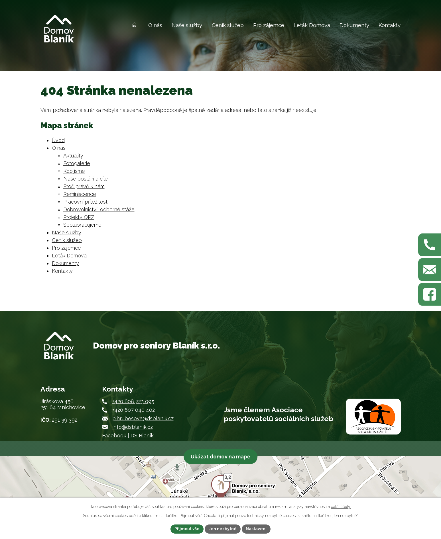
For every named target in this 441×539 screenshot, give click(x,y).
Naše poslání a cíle (85, 179)
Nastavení (256, 528)
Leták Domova (312, 25)
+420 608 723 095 (133, 401)
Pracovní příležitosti (85, 202)
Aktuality (73, 156)
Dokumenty (354, 25)
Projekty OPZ (78, 217)
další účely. (341, 506)
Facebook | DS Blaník (128, 435)
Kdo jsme (74, 171)
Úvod (134, 28)
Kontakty (390, 25)
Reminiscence (79, 194)
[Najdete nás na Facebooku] (429, 294)
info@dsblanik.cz (132, 427)
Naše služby (187, 25)
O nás (155, 25)
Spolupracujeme (82, 225)
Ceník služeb (228, 25)
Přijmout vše (187, 528)
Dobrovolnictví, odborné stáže (99, 209)
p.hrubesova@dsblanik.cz (143, 418)
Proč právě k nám (84, 186)
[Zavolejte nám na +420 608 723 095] (429, 244)
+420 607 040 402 (133, 410)
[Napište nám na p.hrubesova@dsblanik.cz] (429, 269)
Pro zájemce (268, 25)
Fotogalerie (76, 163)
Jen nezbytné (223, 528)
